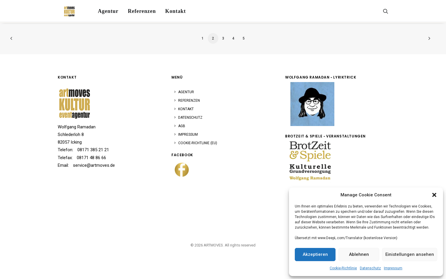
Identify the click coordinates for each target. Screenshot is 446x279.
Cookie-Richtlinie (343, 268)
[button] (434, 195)
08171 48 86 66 (91, 157)
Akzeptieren (315, 254)
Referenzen (136, 10)
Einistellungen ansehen (409, 254)
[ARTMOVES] (65, 10)
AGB (181, 126)
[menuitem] (102, 10)
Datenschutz (370, 268)
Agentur (102, 10)
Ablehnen (359, 254)
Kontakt (170, 10)
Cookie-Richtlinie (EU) (197, 143)
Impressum (393, 268)
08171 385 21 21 (93, 149)
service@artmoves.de (94, 165)
